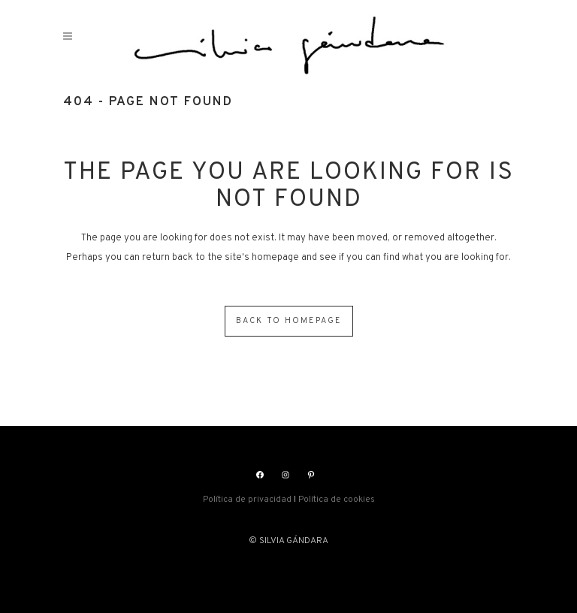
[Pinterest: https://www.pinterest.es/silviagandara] (311, 475)
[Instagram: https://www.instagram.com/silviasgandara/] (285, 475)
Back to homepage (289, 321)
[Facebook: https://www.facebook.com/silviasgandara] (260, 475)
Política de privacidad (247, 500)
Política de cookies (336, 500)
